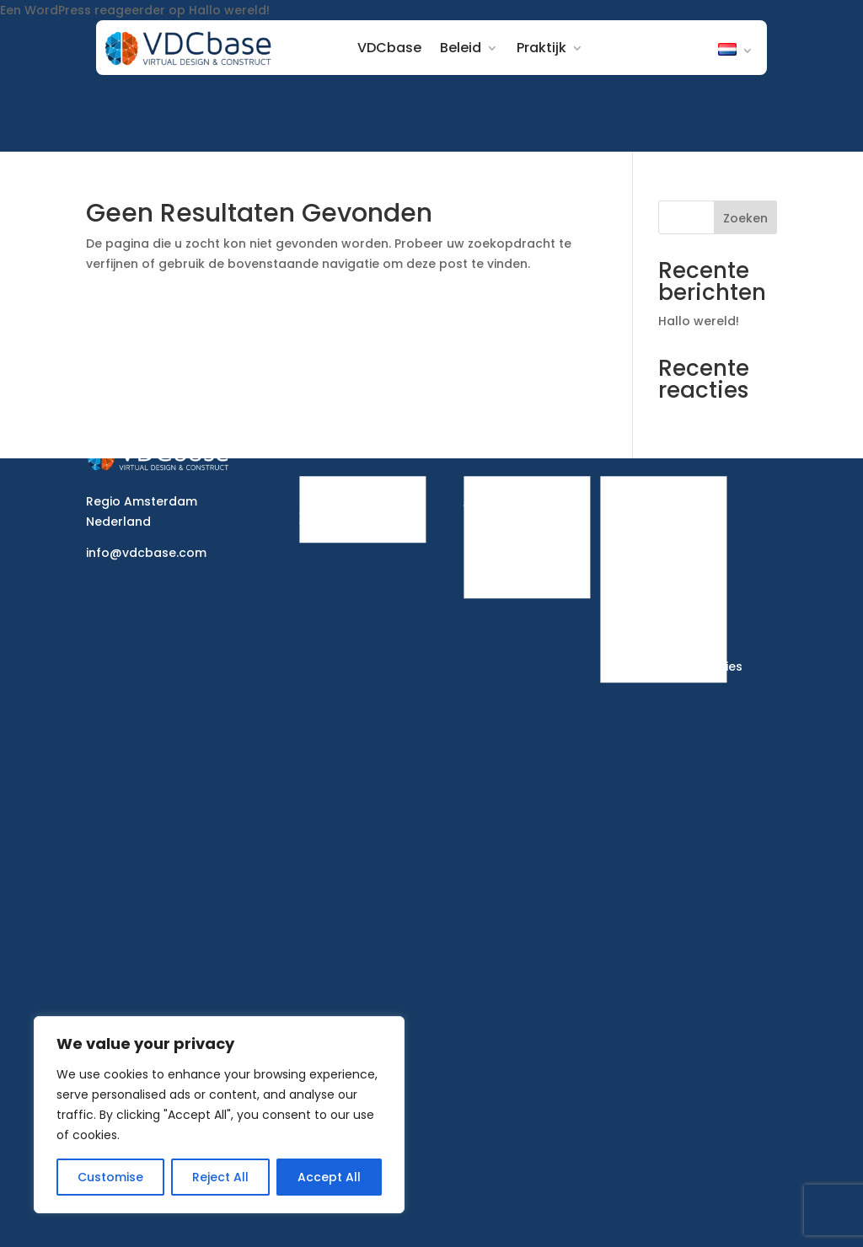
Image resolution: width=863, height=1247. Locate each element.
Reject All (220, 1177)
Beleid (464, 47)
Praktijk (546, 47)
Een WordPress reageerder (82, 10)
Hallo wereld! (229, 10)
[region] (219, 1114)
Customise (110, 1177)
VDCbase (394, 47)
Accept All (329, 1177)
